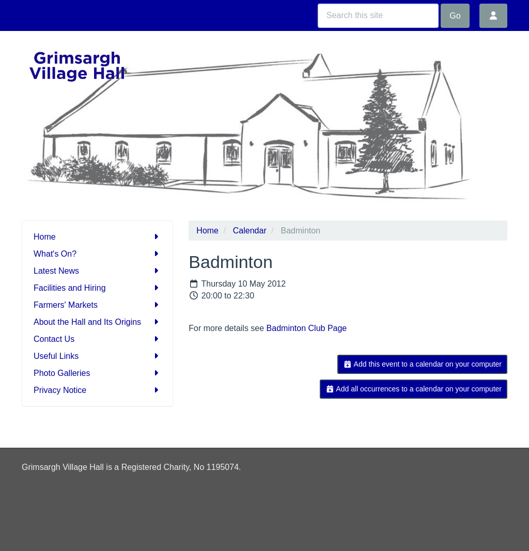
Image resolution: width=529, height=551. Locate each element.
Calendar (250, 230)
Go (454, 15)
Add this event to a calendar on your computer (422, 364)
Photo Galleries (97, 373)
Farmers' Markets (97, 305)
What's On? (97, 254)
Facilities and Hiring (97, 288)
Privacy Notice (97, 390)
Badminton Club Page (307, 328)
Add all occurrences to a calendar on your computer (413, 389)
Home (97, 237)
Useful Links (97, 356)
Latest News (97, 271)
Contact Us (97, 339)
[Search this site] (378, 16)
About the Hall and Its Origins (97, 322)
